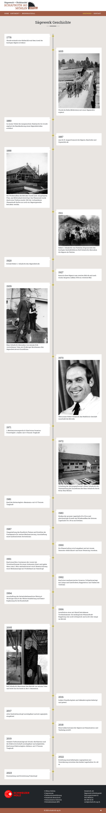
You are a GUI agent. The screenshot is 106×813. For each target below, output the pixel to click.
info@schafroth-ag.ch (92, 802)
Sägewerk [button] (87, 13)
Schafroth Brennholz (53, 797)
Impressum (49, 793)
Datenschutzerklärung (53, 795)
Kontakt (97, 13)
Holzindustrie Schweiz (53, 800)
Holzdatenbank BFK (52, 802)
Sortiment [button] (14, 13)
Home (6, 13)
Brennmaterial (28, 13)
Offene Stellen (50, 791)
